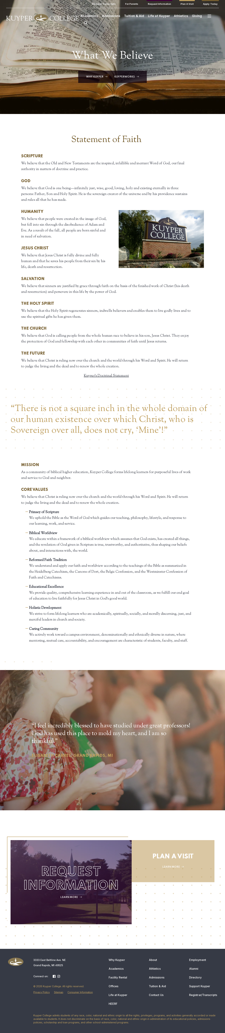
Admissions (156, 977)
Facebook (54, 976)
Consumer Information (80, 992)
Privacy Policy (41, 992)
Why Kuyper (117, 960)
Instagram (58, 976)
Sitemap (58, 992)
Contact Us (156, 995)
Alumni (193, 968)
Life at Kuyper (118, 995)
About (153, 960)
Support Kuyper (199, 986)
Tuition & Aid (157, 986)
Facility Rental (118, 977)
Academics (116, 968)
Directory (195, 977)
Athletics (155, 968)
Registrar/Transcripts (203, 995)
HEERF (113, 1003)
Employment (197, 960)
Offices (113, 986)
